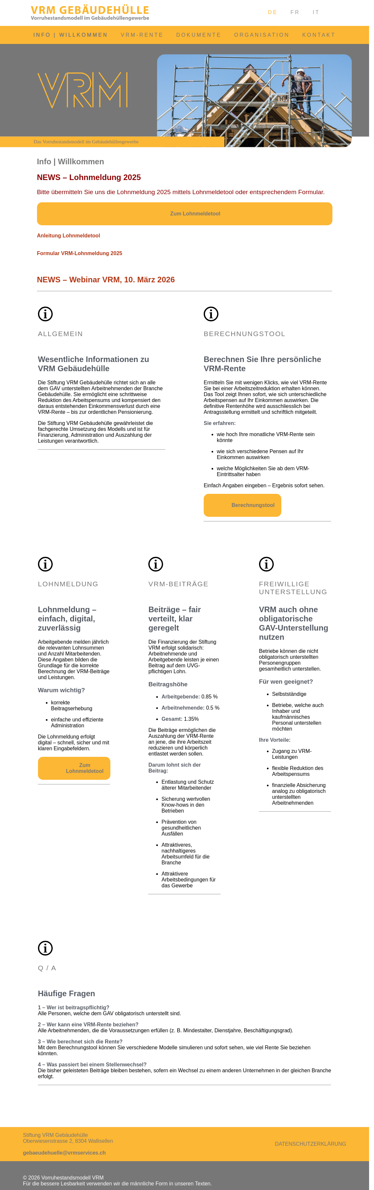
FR (295, 12)
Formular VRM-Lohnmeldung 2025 (79, 253)
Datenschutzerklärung (310, 1144)
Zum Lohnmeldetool (195, 213)
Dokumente (198, 35)
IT (316, 12)
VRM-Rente (142, 35)
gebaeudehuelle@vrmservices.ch (64, 1153)
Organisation (262, 35)
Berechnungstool (253, 505)
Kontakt (319, 35)
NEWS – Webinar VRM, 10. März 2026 (106, 279)
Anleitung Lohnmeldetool (68, 235)
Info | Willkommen (70, 35)
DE (273, 12)
